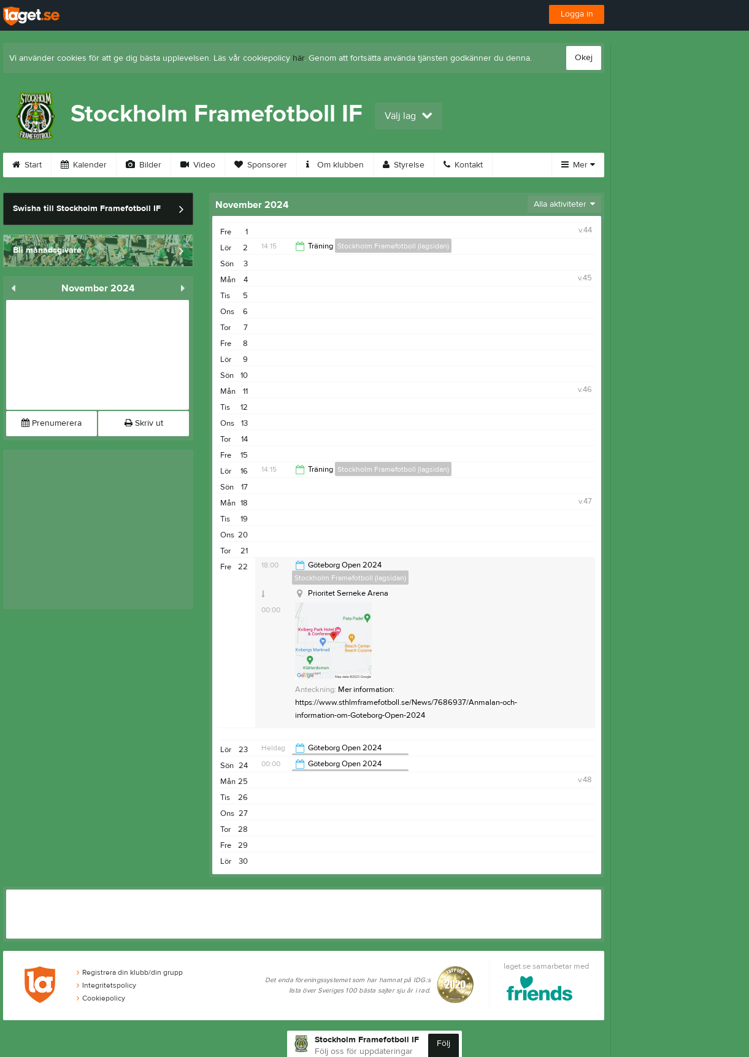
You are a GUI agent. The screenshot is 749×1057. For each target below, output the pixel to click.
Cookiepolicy (101, 998)
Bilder (143, 165)
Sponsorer (260, 165)
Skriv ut (144, 423)
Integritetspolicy (106, 985)
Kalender (84, 165)
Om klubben (335, 165)
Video (197, 165)
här (298, 58)
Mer (578, 165)
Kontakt (463, 165)
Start (27, 165)
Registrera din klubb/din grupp (130, 972)
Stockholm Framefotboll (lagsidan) (393, 246)
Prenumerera (51, 423)
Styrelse (403, 165)
